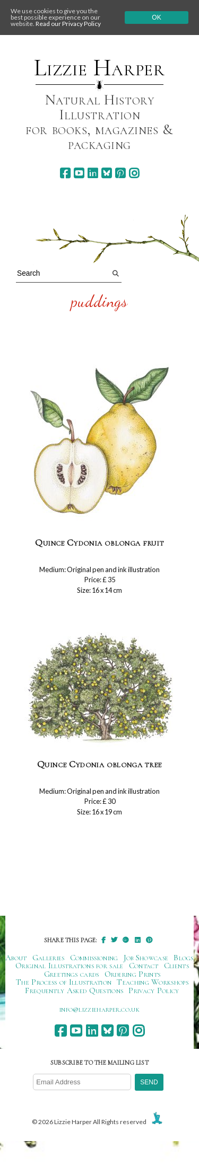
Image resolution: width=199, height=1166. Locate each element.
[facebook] (65, 173)
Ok (156, 17)
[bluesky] (106, 173)
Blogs (184, 957)
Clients (176, 965)
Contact (144, 965)
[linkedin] (93, 173)
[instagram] (134, 173)
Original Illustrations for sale (69, 965)
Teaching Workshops (152, 982)
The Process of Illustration (63, 982)
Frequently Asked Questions (74, 990)
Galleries (48, 957)
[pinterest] (120, 173)
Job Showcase (146, 957)
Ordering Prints (133, 974)
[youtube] (79, 173)
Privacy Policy (153, 990)
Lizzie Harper (99, 68)
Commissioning (94, 957)
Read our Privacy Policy (68, 24)
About (16, 957)
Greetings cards (71, 974)
